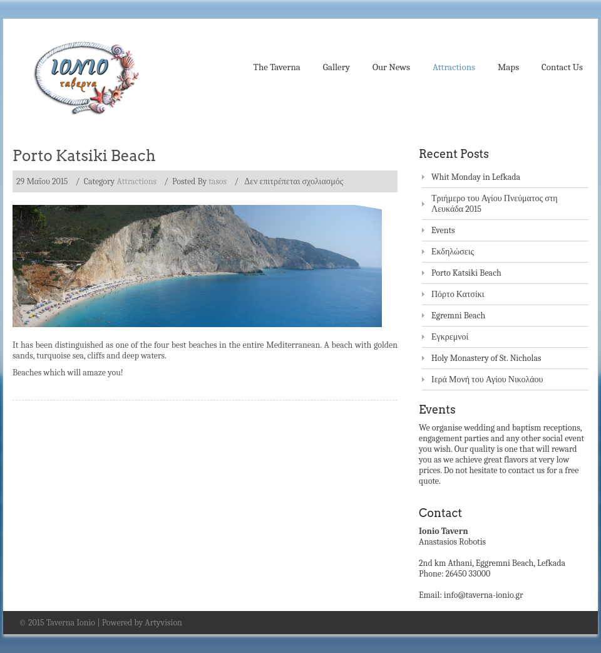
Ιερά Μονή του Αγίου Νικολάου (487, 379)
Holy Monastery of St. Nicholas (486, 358)
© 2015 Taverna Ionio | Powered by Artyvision (100, 622)
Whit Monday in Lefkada (475, 177)
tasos (217, 181)
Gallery (336, 67)
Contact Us (562, 67)
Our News (391, 67)
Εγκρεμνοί (449, 337)
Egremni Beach (458, 315)
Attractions (454, 67)
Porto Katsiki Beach (84, 156)
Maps (508, 67)
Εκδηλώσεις (452, 251)
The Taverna (277, 67)
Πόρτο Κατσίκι (458, 294)
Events (443, 230)
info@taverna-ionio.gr (483, 595)
